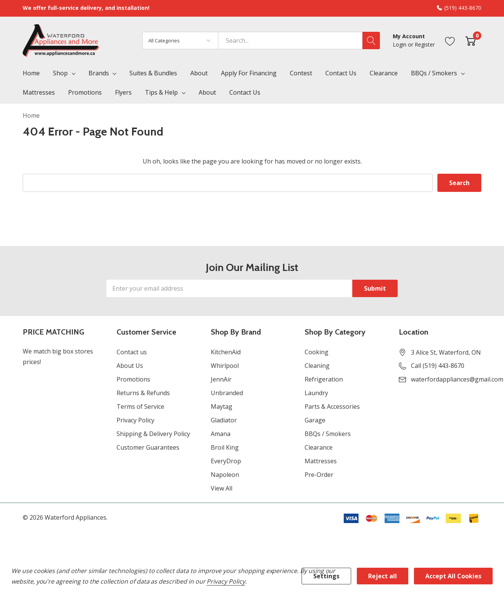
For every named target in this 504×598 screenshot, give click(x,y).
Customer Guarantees (148, 447)
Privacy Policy (135, 420)
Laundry (316, 393)
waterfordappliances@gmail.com (457, 379)
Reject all (382, 576)
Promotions (133, 379)
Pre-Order (319, 474)
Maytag (221, 406)
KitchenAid (226, 352)
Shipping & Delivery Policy (153, 434)
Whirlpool (225, 365)
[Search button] (371, 40)
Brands (99, 73)
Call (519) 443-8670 (437, 365)
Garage (315, 420)
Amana (220, 434)
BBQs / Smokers (434, 73)
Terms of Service (140, 406)
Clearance (319, 447)
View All (221, 488)
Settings (326, 576)
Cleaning (317, 365)
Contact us (132, 352)
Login (400, 44)
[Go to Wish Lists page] (450, 40)
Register (425, 44)
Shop (60, 73)
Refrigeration (324, 379)
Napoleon (225, 474)
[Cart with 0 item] (470, 40)
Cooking (316, 352)
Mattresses (321, 461)
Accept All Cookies (453, 576)
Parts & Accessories (332, 406)
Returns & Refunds (143, 393)
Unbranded (227, 393)
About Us (130, 365)
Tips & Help (161, 92)
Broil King (225, 447)
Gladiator (224, 420)
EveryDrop (226, 461)
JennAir (221, 379)
